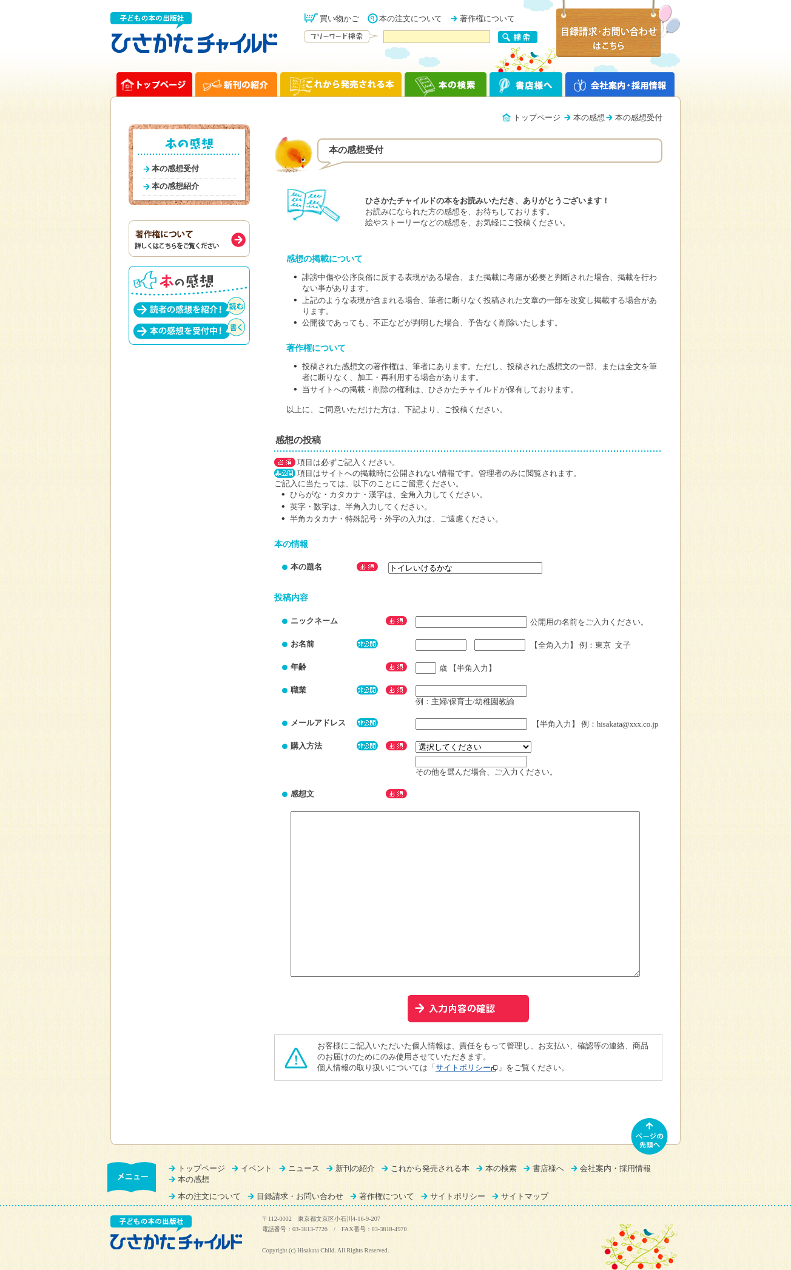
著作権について (487, 19)
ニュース (304, 1168)
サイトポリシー (463, 1068)
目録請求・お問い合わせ (300, 1196)
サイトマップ (524, 1196)
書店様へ (548, 1168)
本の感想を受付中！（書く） (189, 328)
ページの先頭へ (649, 1136)
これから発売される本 (430, 1168)
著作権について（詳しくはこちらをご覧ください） (189, 238)
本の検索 (501, 1168)
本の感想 (589, 118)
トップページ (536, 118)
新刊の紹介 (355, 1168)
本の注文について (410, 19)
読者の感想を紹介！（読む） (189, 307)
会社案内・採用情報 (615, 1168)
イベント (256, 1168)
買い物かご (339, 19)
